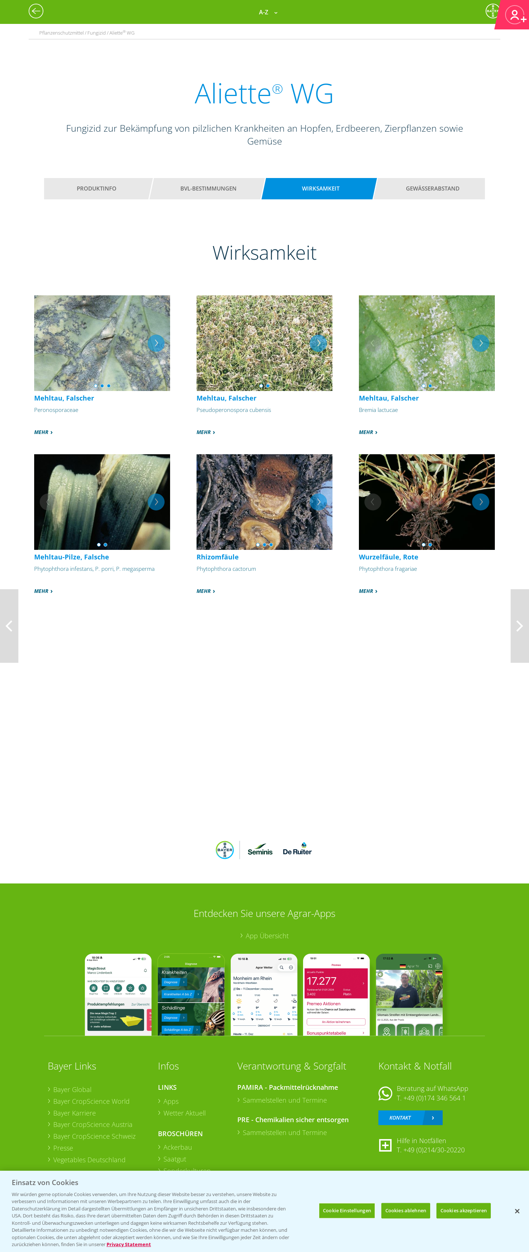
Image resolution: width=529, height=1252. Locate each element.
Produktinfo (96, 188)
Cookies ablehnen (405, 1210)
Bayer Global (72, 1089)
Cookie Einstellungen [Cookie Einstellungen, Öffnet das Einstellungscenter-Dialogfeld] (347, 1210)
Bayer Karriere (74, 1113)
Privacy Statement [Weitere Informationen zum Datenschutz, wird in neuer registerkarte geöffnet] (129, 1244)
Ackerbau (177, 1147)
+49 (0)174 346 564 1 (434, 1097)
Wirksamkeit (320, 188)
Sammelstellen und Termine (285, 1100)
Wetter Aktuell (184, 1113)
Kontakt (400, 1117)
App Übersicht (267, 935)
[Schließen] (517, 1211)
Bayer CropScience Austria (93, 1124)
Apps (171, 1101)
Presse (63, 1147)
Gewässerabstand (433, 188)
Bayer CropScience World (91, 1101)
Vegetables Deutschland (89, 1159)
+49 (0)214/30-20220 (434, 1149)
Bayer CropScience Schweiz (94, 1136)
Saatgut (174, 1159)
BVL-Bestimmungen (208, 188)
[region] (264, 1211)
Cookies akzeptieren (463, 1210)
